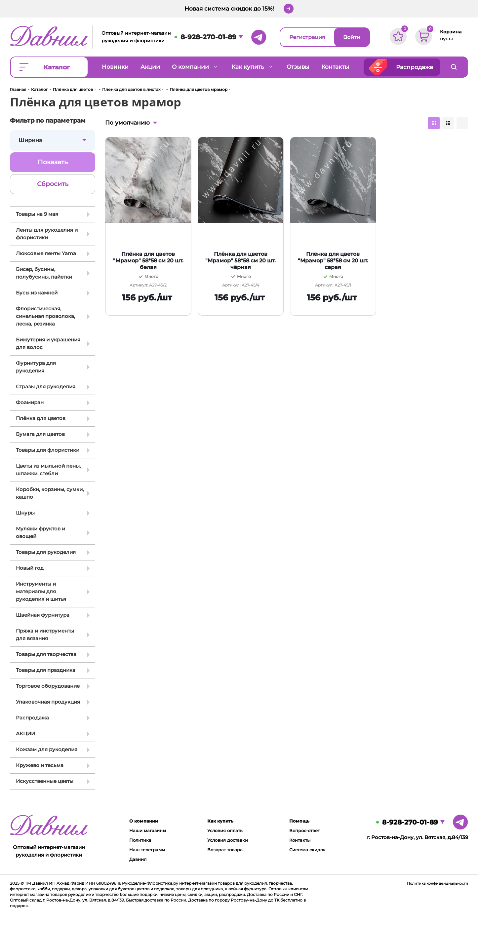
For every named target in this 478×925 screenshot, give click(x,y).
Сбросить (52, 184)
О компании (143, 821)
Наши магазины (147, 830)
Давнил (137, 859)
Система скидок (307, 849)
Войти (351, 37)
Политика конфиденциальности (437, 883)
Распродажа (414, 67)
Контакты (299, 840)
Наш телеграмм (147, 849)
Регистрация (307, 37)
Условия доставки (227, 840)
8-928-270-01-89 (208, 37)
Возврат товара (225, 849)
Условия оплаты (225, 830)
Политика (140, 840)
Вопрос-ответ (304, 830)
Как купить (220, 821)
